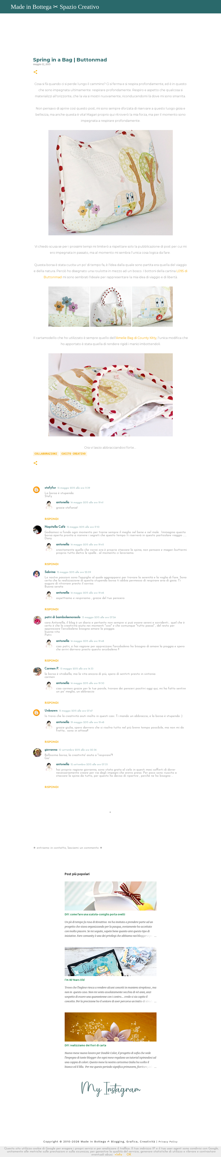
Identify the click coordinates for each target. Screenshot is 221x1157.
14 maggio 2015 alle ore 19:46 (87, 593)
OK (129, 1154)
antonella (62, 502)
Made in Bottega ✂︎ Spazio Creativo (55, 6)
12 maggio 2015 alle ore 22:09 (74, 572)
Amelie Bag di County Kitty (136, 338)
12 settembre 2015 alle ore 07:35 (89, 764)
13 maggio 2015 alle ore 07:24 (99, 617)
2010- (67, 1141)
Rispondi (52, 519)
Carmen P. (52, 668)
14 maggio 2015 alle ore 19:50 (87, 683)
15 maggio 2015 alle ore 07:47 (76, 711)
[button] (35, 72)
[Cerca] (215, 6)
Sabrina (50, 572)
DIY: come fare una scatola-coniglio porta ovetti (95, 914)
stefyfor (50, 487)
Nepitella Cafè (55, 527)
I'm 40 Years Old (75, 979)
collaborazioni (46, 453)
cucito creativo (73, 453)
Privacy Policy (168, 1141)
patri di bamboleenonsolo (62, 617)
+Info (118, 1154)
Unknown (51, 710)
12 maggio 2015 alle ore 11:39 (73, 488)
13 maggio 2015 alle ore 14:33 (76, 669)
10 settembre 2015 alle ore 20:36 (78, 750)
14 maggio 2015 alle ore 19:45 (87, 544)
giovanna (51, 749)
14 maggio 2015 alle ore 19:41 (87, 502)
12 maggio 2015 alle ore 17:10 (83, 527)
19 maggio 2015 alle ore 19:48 (87, 722)
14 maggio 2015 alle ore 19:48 (87, 641)
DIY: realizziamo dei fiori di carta (85, 1045)
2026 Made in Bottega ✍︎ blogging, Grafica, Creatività (113, 1141)
